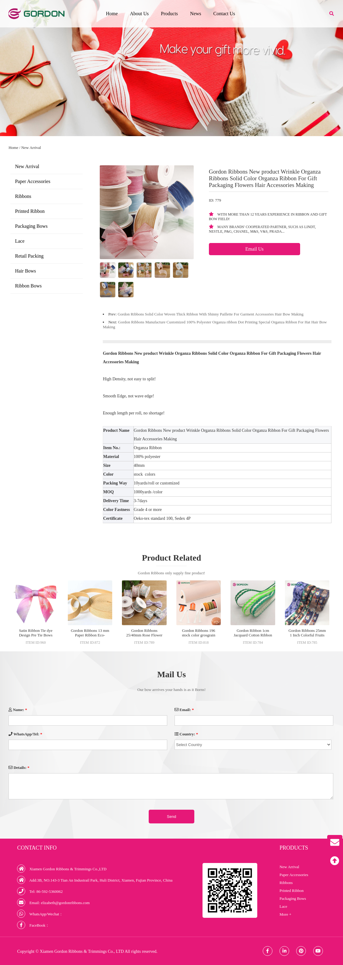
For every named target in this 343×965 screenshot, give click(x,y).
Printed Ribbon (29, 211)
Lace (19, 241)
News (195, 13)
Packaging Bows (31, 226)
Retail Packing (29, 256)
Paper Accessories (32, 181)
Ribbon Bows (28, 285)
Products (169, 13)
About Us (139, 13)
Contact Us (224, 13)
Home (112, 13)
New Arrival (31, 147)
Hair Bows (25, 270)
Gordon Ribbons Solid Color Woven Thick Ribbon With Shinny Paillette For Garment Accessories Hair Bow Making (210, 314)
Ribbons (23, 196)
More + (285, 914)
